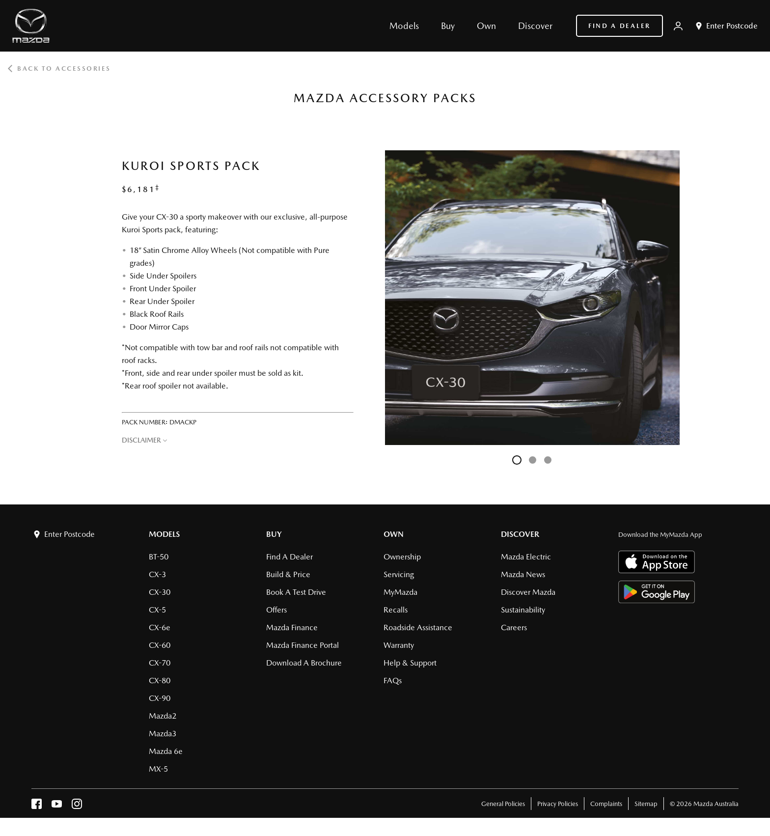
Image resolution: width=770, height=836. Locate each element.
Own (394, 552)
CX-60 (159, 663)
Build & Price (288, 592)
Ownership (402, 575)
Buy (274, 552)
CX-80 (159, 698)
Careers (514, 645)
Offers (276, 628)
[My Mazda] (678, 26)
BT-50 (158, 575)
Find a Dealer (619, 25)
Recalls (396, 628)
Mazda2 (162, 734)
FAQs (393, 698)
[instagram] (77, 824)
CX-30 (159, 610)
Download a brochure (304, 681)
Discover (520, 552)
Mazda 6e (166, 769)
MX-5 (158, 787)
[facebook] (36, 824)
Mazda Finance (292, 645)
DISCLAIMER (141, 440)
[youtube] (57, 824)
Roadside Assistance (418, 645)
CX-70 (159, 681)
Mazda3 (162, 751)
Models (164, 552)
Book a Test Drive (296, 610)
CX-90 (159, 716)
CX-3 (157, 592)
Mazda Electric (526, 575)
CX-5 (157, 628)
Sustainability (523, 628)
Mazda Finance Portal (302, 663)
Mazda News (523, 592)
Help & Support (410, 681)
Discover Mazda (528, 610)
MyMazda (400, 610)
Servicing (399, 592)
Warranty (399, 663)
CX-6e (159, 645)
